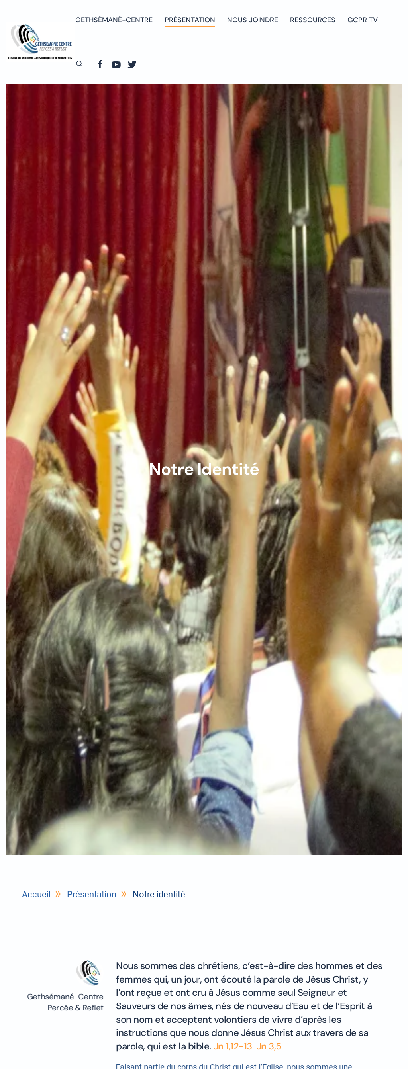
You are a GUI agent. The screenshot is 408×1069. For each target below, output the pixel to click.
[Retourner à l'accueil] (40, 41)
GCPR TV (362, 20)
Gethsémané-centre (114, 20)
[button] (79, 64)
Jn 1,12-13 (234, 1046)
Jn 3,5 (269, 1046)
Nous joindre (252, 20)
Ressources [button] (312, 20)
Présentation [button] (190, 20)
